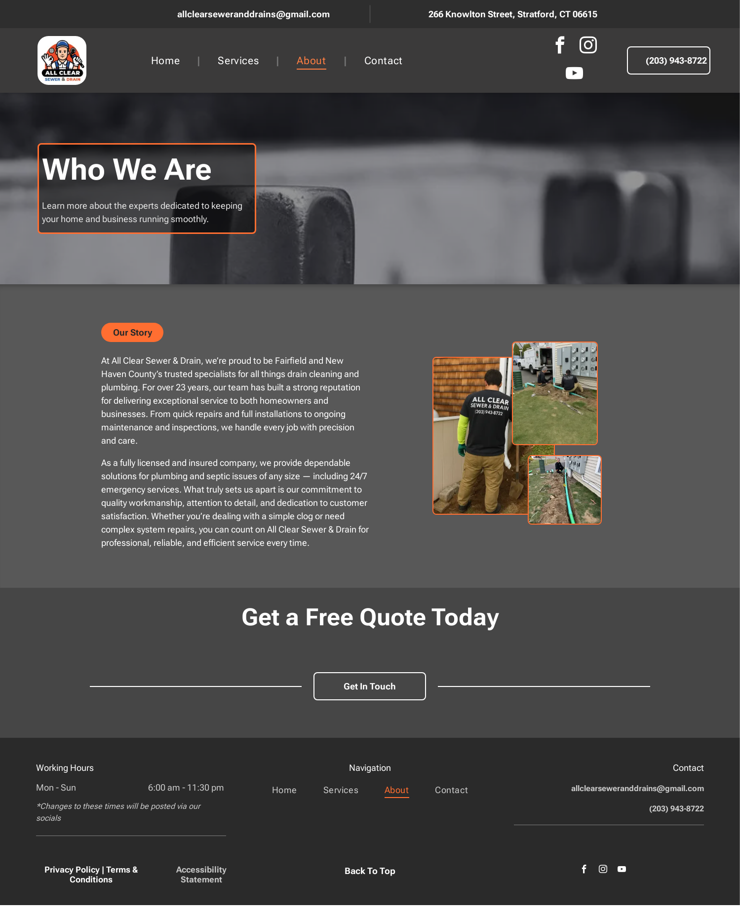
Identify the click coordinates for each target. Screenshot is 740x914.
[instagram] (588, 47)
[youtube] (574, 75)
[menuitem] (167, 60)
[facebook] (560, 47)
